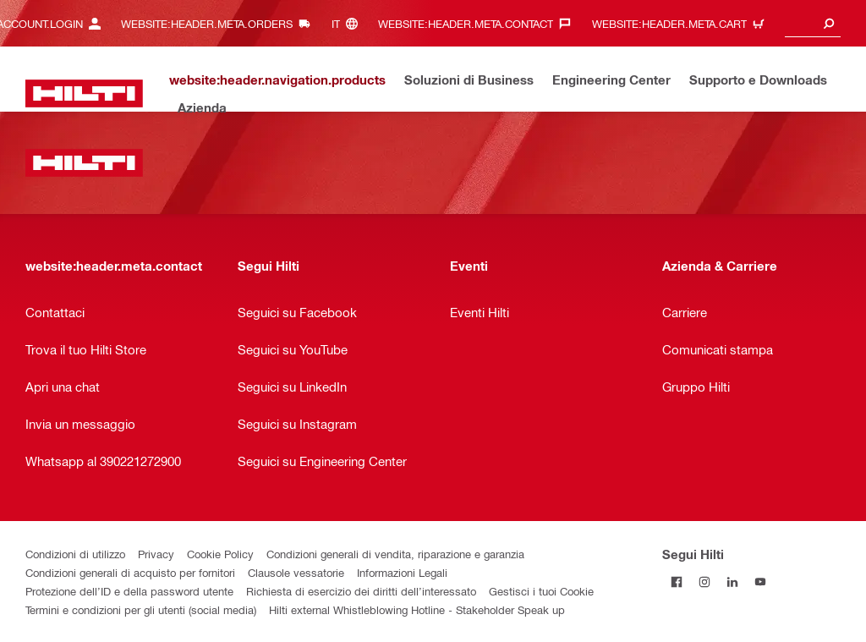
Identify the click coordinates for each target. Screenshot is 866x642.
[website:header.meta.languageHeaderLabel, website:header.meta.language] (349, 23)
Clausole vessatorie (296, 572)
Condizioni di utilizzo (75, 553)
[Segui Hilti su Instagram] (704, 581)
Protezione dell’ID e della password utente (129, 590)
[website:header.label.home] (84, 93)
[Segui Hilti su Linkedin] (732, 581)
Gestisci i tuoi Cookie (541, 590)
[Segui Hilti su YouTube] (760, 581)
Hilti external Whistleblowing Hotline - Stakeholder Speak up (417, 609)
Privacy (156, 553)
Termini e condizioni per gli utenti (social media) (140, 609)
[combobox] (813, 23)
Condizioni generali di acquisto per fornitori (130, 572)
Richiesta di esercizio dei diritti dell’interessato (361, 590)
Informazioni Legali (402, 572)
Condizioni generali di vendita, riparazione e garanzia (395, 553)
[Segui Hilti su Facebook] (676, 581)
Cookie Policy (220, 553)
